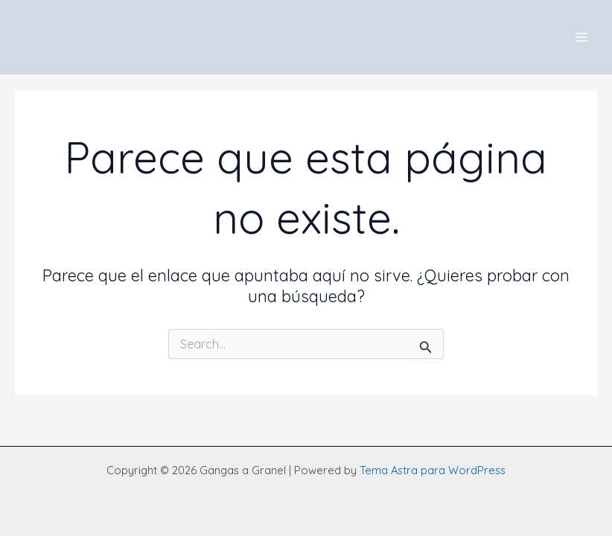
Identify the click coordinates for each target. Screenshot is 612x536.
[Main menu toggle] (581, 37)
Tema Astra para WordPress (433, 470)
